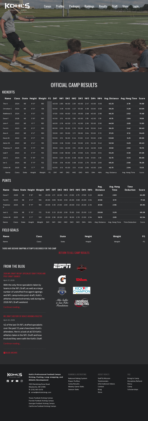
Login (136, 6)
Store (125, 6)
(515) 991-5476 (37, 389)
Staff (115, 6)
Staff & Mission (104, 378)
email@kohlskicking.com (41, 392)
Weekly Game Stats (76, 386)
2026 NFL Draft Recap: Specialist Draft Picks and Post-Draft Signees (24, 275)
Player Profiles (74, 381)
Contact (101, 386)
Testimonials (103, 381)
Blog (100, 389)
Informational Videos (106, 384)
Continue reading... (12, 307)
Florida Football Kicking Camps (41, 401)
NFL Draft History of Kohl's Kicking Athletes (22, 316)
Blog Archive (10, 352)
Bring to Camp (133, 378)
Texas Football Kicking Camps (41, 398)
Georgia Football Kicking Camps (42, 403)
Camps (47, 6)
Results (103, 6)
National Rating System (77, 378)
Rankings (89, 6)
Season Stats (73, 389)
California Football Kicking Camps (42, 406)
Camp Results (73, 384)
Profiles (60, 6)
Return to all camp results (74, 253)
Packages (74, 6)
